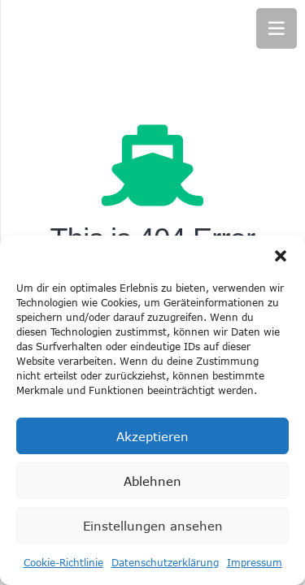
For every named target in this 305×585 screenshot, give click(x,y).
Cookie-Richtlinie (63, 562)
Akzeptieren (152, 436)
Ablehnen (152, 481)
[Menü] (276, 28)
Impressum (254, 562)
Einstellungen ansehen (153, 525)
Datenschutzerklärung (165, 562)
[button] (280, 256)
